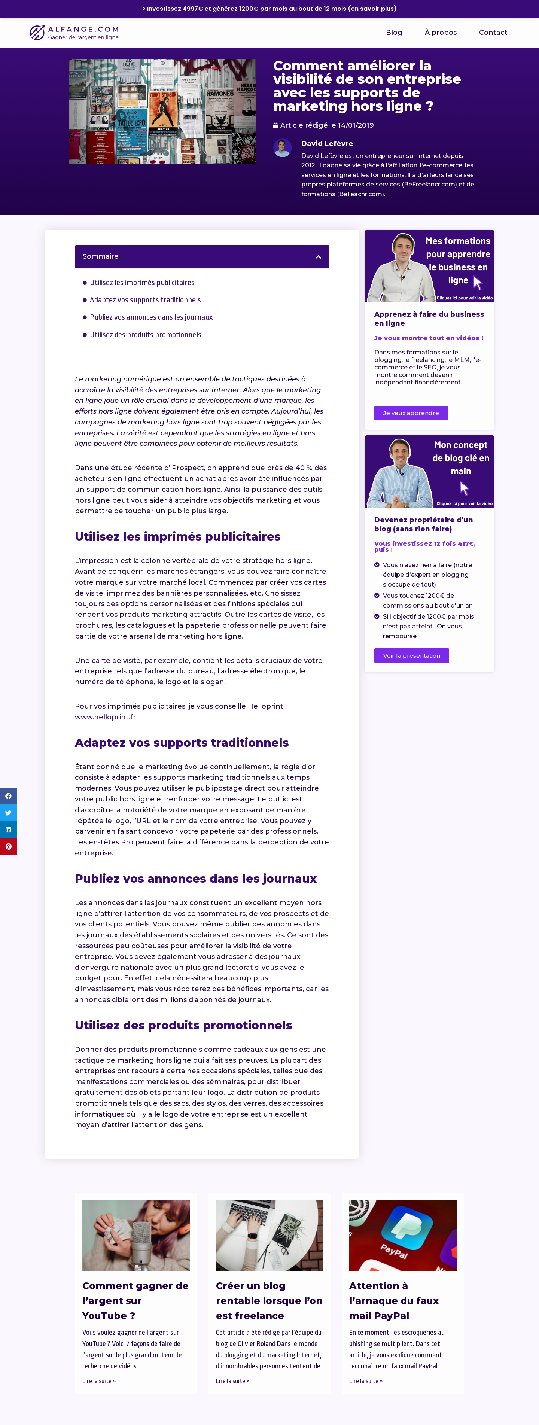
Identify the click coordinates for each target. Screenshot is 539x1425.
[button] (8, 796)
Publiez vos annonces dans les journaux (151, 317)
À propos (441, 32)
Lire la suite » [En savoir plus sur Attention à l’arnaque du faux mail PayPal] (366, 1381)
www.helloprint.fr (105, 717)
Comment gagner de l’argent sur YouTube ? (135, 1300)
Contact (493, 32)
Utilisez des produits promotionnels (145, 334)
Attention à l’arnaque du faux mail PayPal (394, 1300)
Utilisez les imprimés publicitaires (142, 282)
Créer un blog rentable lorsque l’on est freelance (269, 1300)
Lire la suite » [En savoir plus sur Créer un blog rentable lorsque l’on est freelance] (233, 1381)
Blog (394, 32)
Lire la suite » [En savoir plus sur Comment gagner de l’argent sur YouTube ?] (99, 1381)
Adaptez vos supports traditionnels (145, 299)
